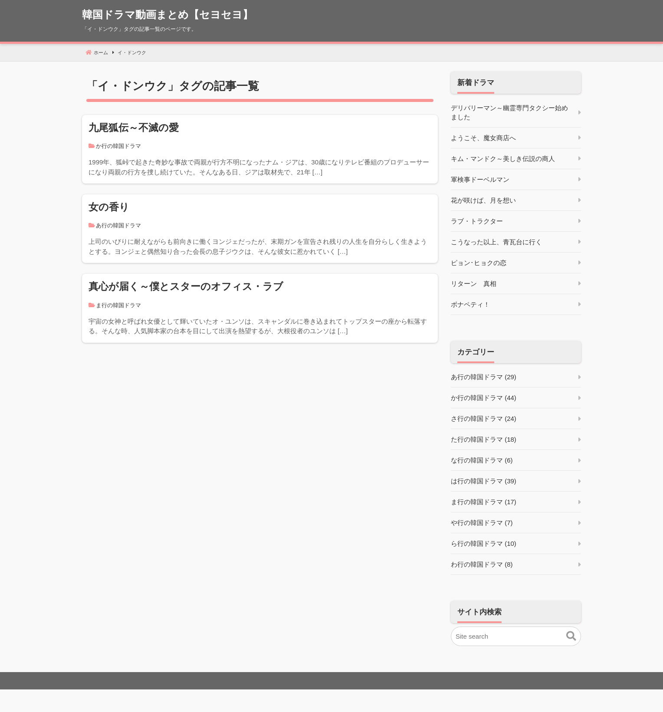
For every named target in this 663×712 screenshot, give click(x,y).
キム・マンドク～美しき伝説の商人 (503, 158)
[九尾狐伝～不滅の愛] (260, 149)
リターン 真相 (473, 283)
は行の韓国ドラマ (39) (483, 481)
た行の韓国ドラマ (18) (483, 439)
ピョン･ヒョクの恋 (478, 262)
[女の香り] (260, 228)
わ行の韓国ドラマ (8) (482, 564)
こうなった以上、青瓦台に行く (496, 242)
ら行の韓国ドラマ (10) (483, 543)
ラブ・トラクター (477, 221)
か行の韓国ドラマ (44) (483, 397)
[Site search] (516, 636)
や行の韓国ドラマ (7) (482, 522)
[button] (571, 636)
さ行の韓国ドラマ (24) (483, 418)
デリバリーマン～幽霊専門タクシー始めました (509, 112)
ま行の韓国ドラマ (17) (483, 501)
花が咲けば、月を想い (483, 200)
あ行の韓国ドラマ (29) (483, 377)
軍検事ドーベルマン (480, 179)
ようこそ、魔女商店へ (483, 137)
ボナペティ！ (470, 304)
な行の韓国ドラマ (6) (482, 460)
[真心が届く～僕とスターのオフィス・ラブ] (260, 308)
